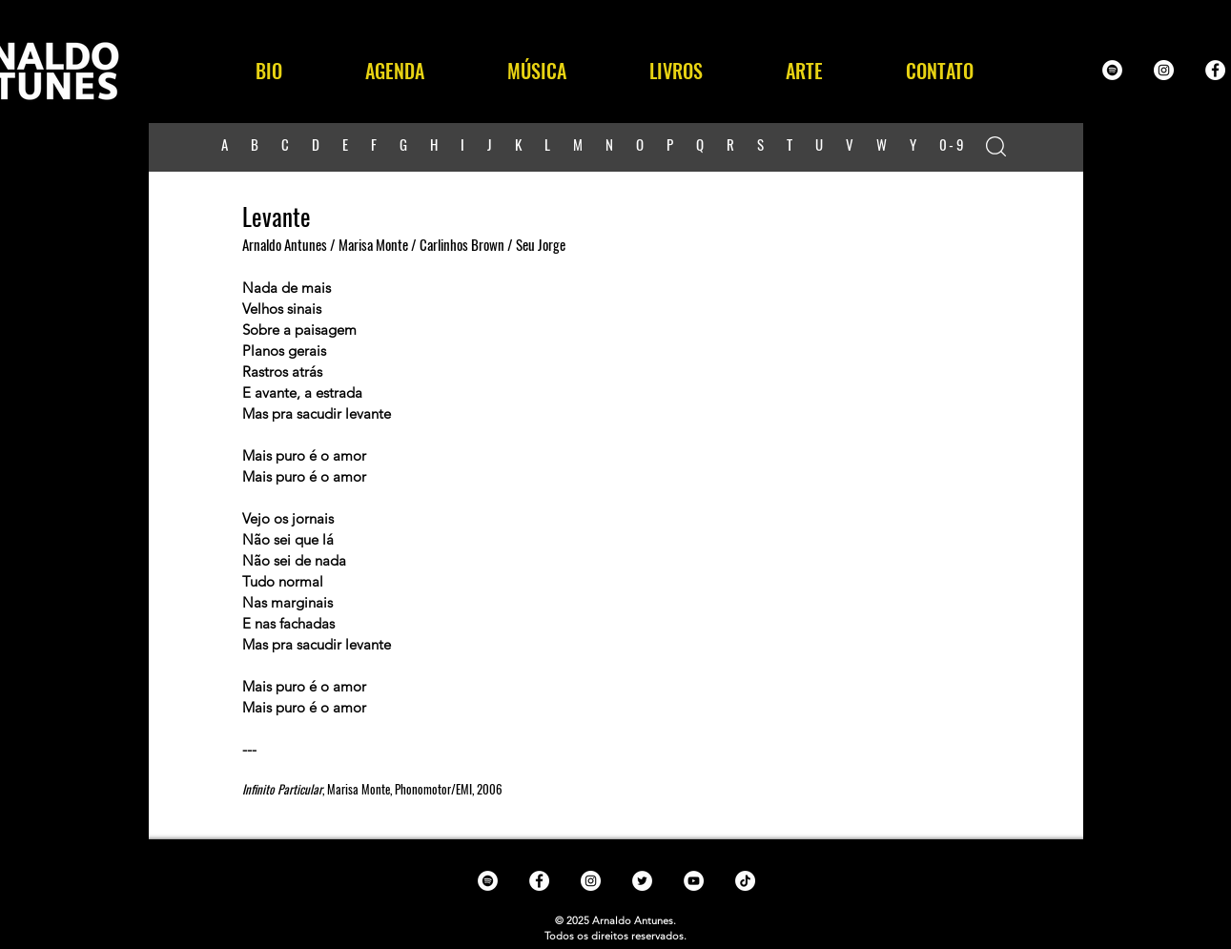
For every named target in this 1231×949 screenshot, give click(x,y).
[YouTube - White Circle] (694, 881)
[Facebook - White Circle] (1215, 70)
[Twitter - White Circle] (642, 881)
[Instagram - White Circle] (1164, 70)
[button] (537, 70)
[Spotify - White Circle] (1112, 70)
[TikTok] (745, 881)
